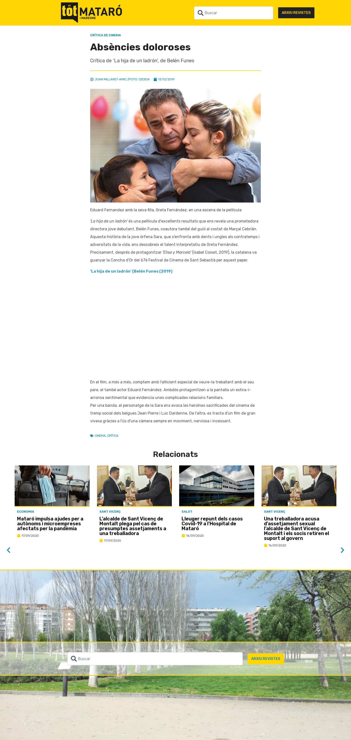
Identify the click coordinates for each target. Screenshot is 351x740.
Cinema (100, 435)
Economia (25, 511)
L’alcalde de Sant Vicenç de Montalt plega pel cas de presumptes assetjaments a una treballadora (132, 526)
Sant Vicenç (110, 511)
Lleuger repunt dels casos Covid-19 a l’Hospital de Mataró (212, 523)
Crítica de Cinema (105, 35)
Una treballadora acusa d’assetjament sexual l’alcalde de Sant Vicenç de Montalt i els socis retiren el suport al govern (296, 528)
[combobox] (233, 12)
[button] (8, 550)
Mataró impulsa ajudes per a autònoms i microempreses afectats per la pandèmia (50, 523)
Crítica (112, 435)
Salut (187, 511)
